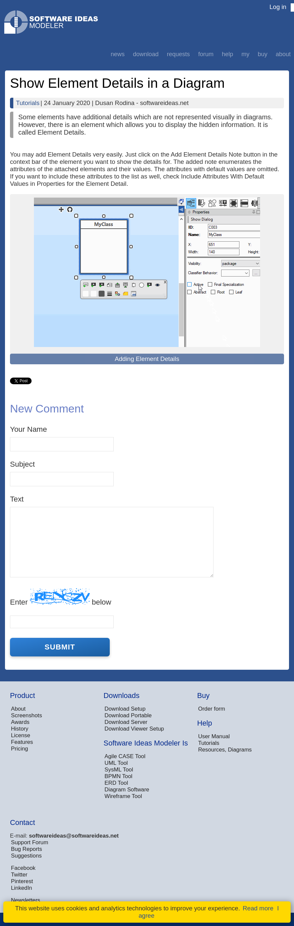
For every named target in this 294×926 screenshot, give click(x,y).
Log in (277, 6)
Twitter (19, 874)
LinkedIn (21, 888)
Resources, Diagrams (225, 750)
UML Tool (116, 763)
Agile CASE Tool (124, 756)
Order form (211, 709)
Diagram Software (126, 789)
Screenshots (26, 715)
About (283, 54)
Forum (206, 54)
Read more (258, 908)
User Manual (214, 736)
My (245, 54)
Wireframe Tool (123, 796)
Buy (262, 54)
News (118, 54)
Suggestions (26, 856)
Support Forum (29, 842)
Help (227, 54)
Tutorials (28, 102)
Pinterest (22, 881)
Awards (20, 722)
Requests (178, 54)
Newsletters (25, 900)
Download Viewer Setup (134, 729)
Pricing (19, 749)
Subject (22, 464)
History (19, 729)
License (20, 735)
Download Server (125, 722)
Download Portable (128, 715)
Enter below (60, 597)
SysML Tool (118, 769)
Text (17, 499)
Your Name (28, 429)
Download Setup (124, 709)
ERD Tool (116, 783)
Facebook (23, 868)
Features (22, 742)
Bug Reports (26, 849)
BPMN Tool (118, 776)
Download (146, 54)
